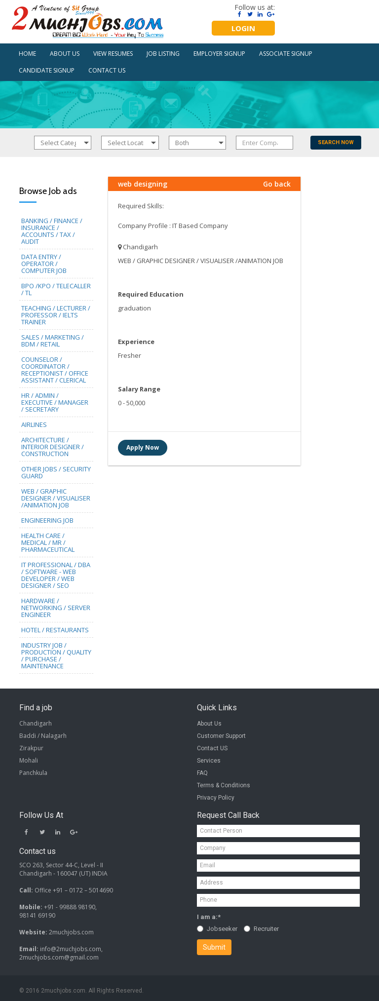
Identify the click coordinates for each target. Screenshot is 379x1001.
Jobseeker (217, 928)
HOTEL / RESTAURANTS (55, 629)
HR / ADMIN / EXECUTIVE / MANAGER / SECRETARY (54, 402)
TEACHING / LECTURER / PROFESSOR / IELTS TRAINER (55, 315)
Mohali (28, 760)
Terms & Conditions (223, 785)
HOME (27, 53)
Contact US (212, 748)
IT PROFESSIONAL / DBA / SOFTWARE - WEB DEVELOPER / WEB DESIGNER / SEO (55, 575)
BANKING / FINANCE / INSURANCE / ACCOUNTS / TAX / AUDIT (51, 231)
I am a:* (209, 917)
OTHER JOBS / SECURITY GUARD (56, 472)
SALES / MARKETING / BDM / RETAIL (52, 340)
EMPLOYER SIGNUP (219, 53)
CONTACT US (106, 70)
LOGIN (243, 28)
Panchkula (33, 773)
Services (209, 760)
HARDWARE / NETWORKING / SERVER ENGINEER (55, 607)
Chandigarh (35, 723)
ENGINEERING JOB (47, 520)
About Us (209, 723)
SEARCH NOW (336, 142)
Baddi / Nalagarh (43, 736)
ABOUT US (64, 53)
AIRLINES (34, 424)
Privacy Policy (215, 797)
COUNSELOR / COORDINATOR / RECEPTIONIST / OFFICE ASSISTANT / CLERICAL (54, 370)
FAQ (202, 773)
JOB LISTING (163, 53)
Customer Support (221, 735)
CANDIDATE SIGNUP (47, 70)
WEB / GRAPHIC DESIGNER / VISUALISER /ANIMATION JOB (55, 498)
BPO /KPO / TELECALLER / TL (56, 289)
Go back (277, 184)
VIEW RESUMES (113, 53)
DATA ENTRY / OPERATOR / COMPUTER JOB (44, 263)
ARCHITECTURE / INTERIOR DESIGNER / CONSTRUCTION (52, 446)
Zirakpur (31, 748)
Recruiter (261, 928)
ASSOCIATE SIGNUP (285, 53)
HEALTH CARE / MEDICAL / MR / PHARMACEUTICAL (48, 542)
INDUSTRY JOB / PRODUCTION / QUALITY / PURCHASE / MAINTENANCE (56, 655)
